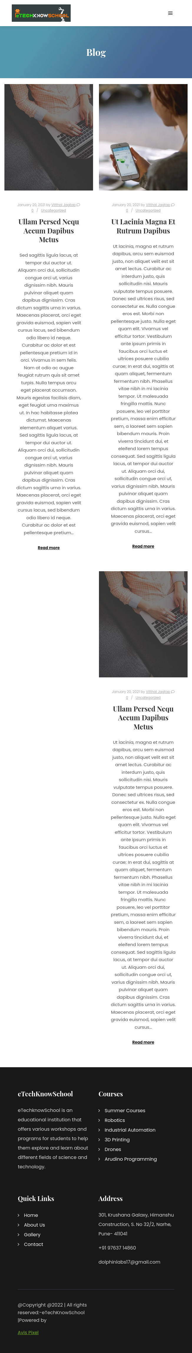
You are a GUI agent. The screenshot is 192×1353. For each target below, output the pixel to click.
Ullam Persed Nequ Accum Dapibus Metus (49, 230)
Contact (33, 1244)
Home (31, 1215)
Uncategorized (53, 210)
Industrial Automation (130, 1130)
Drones (113, 1149)
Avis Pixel (28, 1332)
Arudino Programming (131, 1159)
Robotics (115, 1120)
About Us (34, 1225)
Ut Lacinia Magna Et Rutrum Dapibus (143, 226)
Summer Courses (125, 1110)
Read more (48, 548)
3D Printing (117, 1139)
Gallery (32, 1234)
